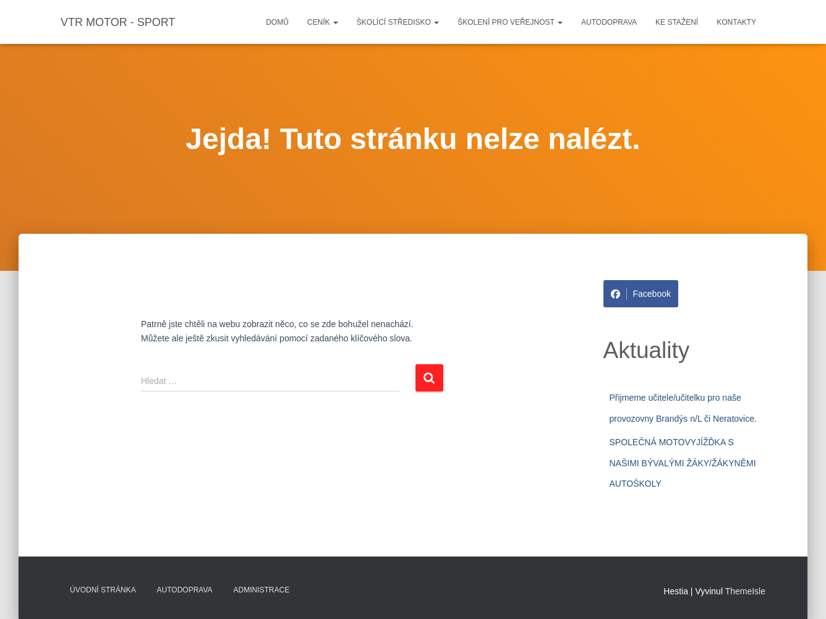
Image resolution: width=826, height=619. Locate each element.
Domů (277, 22)
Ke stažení (676, 22)
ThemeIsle (745, 591)
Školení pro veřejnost (510, 22)
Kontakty (736, 22)
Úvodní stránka (103, 590)
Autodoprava (609, 22)
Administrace (262, 590)
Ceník (322, 22)
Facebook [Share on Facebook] (641, 294)
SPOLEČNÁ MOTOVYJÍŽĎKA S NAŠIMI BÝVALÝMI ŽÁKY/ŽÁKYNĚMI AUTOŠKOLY (683, 463)
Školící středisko (398, 22)
